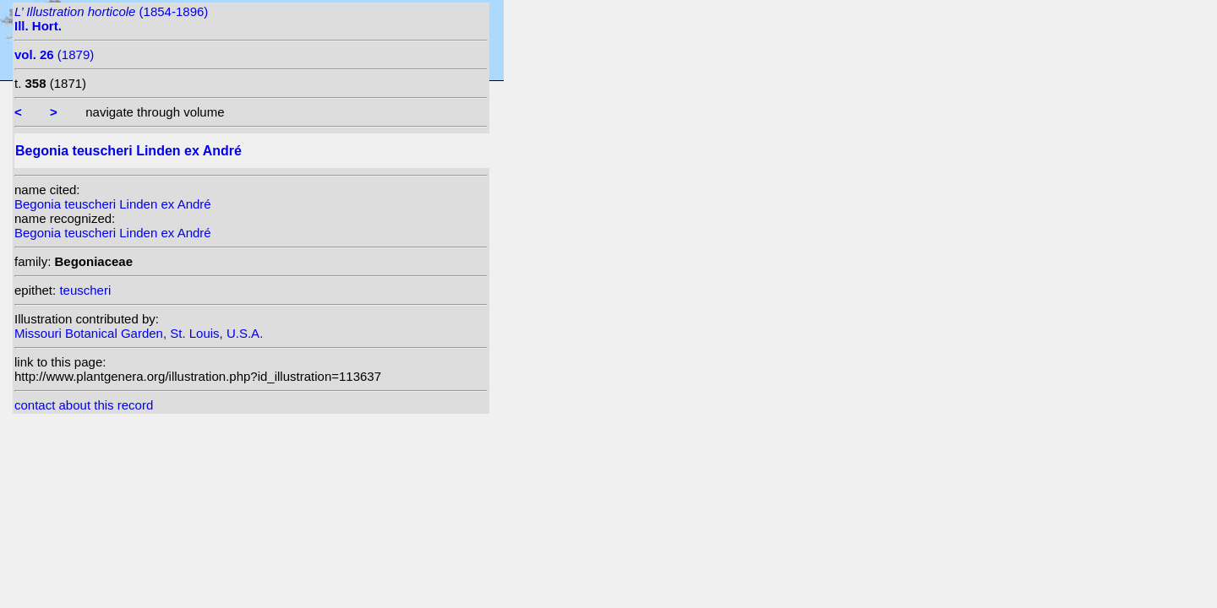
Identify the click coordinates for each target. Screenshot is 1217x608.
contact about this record (83, 405)
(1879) (54, 54)
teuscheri (85, 290)
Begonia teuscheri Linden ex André (112, 204)
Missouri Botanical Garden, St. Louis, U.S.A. (138, 333)
